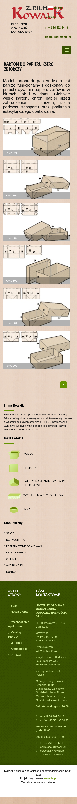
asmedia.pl (50, 778)
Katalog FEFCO (15, 552)
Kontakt (11, 572)
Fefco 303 (11, 365)
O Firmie (10, 559)
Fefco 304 (11, 323)
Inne (26, 509)
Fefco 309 (11, 195)
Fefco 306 (11, 280)
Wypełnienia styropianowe (44, 495)
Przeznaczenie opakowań (23, 546)
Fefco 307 (11, 238)
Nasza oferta (14, 540)
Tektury (29, 468)
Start (9, 533)
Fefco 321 (11, 153)
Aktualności (13, 565)
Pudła (28, 453)
